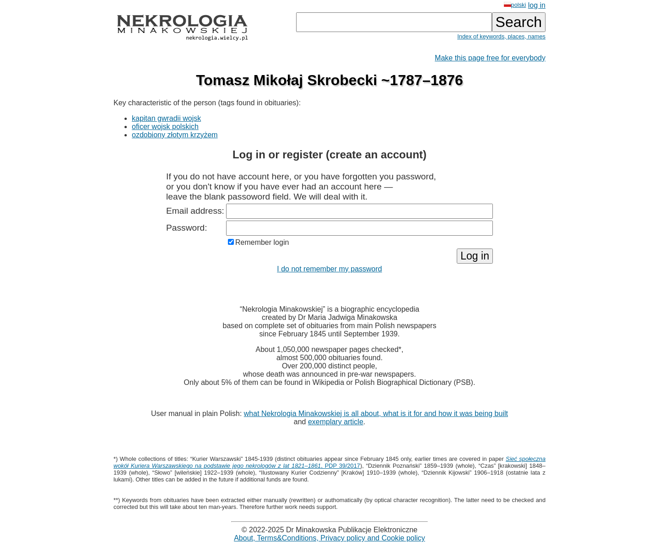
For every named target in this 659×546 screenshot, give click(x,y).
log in (537, 5)
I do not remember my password (329, 269)
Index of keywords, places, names (501, 36)
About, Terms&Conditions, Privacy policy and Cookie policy (329, 538)
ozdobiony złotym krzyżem (175, 135)
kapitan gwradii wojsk (166, 118)
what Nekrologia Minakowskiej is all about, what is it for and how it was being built (376, 413)
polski (515, 4)
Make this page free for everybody (490, 58)
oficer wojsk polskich (165, 126)
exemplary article (335, 422)
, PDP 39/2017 (329, 462)
